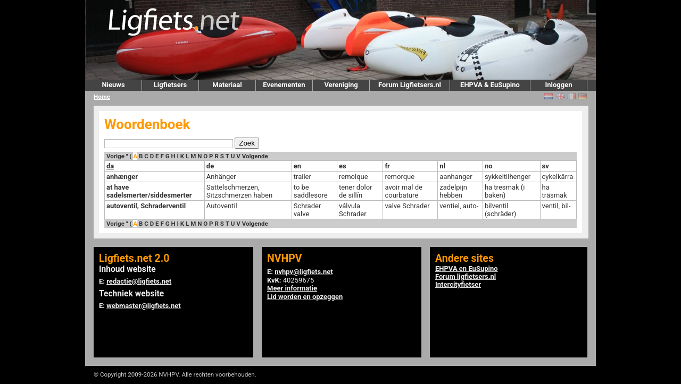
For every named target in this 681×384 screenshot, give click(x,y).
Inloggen (558, 85)
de (210, 166)
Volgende (255, 156)
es (342, 166)
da (110, 166)
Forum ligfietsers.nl (465, 276)
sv (545, 166)
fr (387, 166)
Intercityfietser (458, 284)
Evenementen (284, 85)
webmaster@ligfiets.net (143, 306)
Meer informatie (292, 288)
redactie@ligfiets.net (138, 281)
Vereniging (341, 85)
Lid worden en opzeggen (305, 297)
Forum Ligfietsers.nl (409, 85)
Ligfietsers (170, 85)
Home (102, 96)
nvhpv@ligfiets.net (304, 272)
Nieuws (113, 85)
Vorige (115, 156)
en (297, 166)
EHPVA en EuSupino (466, 268)
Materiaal (227, 85)
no (489, 166)
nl (442, 166)
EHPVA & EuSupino (490, 85)
